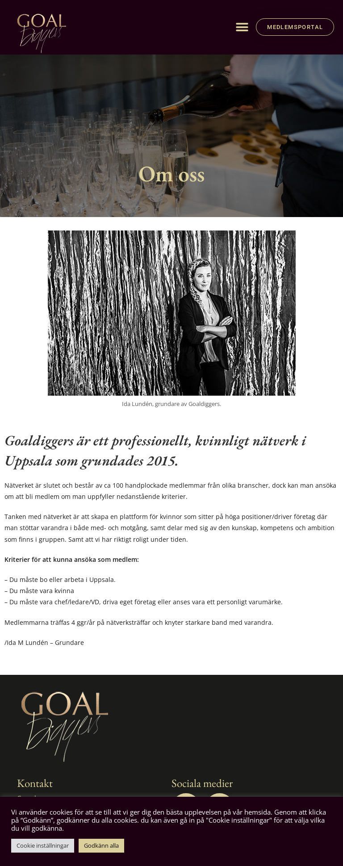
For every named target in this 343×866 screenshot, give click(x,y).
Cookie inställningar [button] (43, 845)
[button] (242, 27)
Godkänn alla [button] (101, 845)
